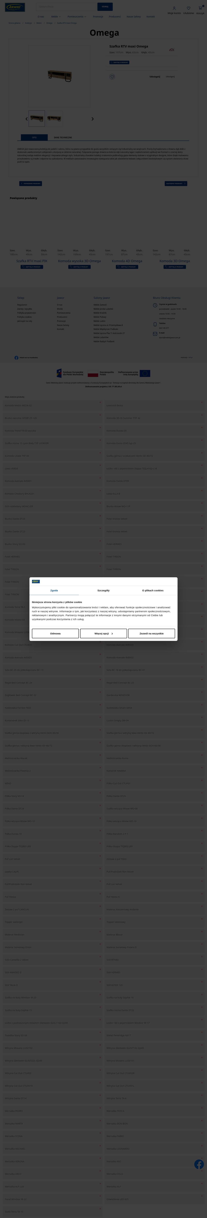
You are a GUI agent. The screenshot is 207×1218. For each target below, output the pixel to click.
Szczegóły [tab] (103, 590)
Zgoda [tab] (54, 590)
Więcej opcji (103, 633)
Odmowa (55, 633)
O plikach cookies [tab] (152, 590)
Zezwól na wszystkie (152, 633)
